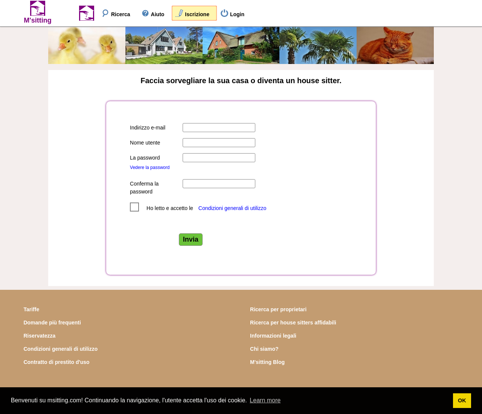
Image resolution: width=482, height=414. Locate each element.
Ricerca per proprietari (278, 309)
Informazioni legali (273, 336)
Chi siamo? (264, 349)
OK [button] (462, 400)
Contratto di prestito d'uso (56, 362)
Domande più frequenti (52, 323)
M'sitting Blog (267, 362)
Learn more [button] (265, 400)
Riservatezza (39, 336)
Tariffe (31, 309)
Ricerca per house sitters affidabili (293, 323)
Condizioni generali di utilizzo (232, 208)
